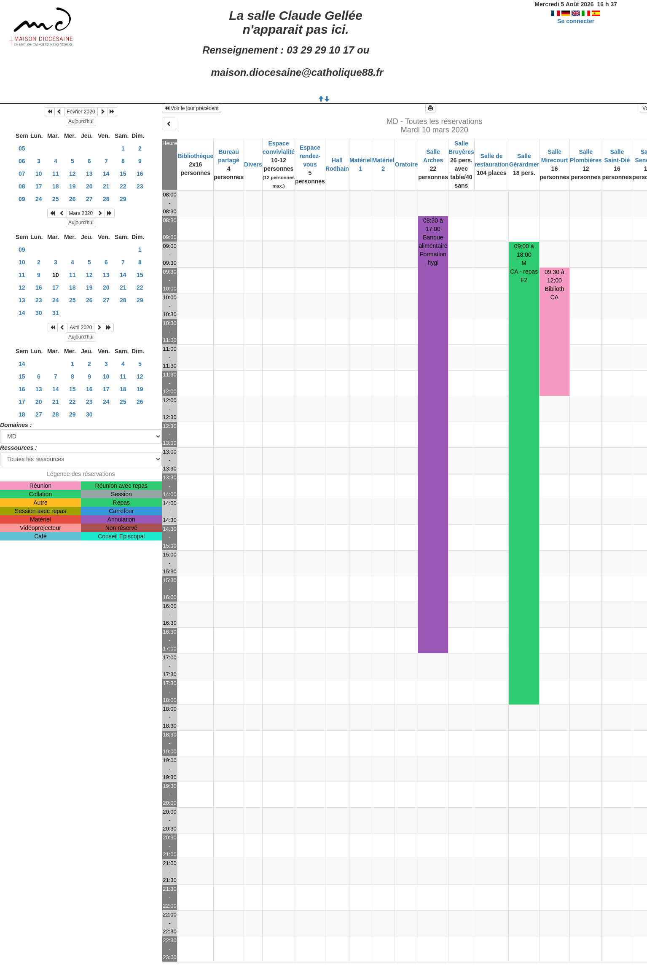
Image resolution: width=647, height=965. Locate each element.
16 (140, 173)
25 (55, 199)
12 (72, 173)
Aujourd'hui (81, 121)
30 (38, 312)
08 (22, 186)
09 (22, 199)
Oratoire (406, 164)
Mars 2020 (81, 213)
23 (140, 186)
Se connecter (575, 21)
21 (106, 186)
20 (89, 186)
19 (72, 186)
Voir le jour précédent (191, 108)
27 (89, 199)
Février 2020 (81, 112)
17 (38, 186)
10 (38, 173)
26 (72, 199)
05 (22, 148)
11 (55, 173)
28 (106, 199)
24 (38, 199)
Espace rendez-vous (310, 156)
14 (106, 173)
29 (123, 199)
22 (123, 186)
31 (55, 312)
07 (22, 173)
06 (22, 161)
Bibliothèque (195, 156)
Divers (253, 164)
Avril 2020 (81, 328)
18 (55, 186)
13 (89, 173)
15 (123, 173)
